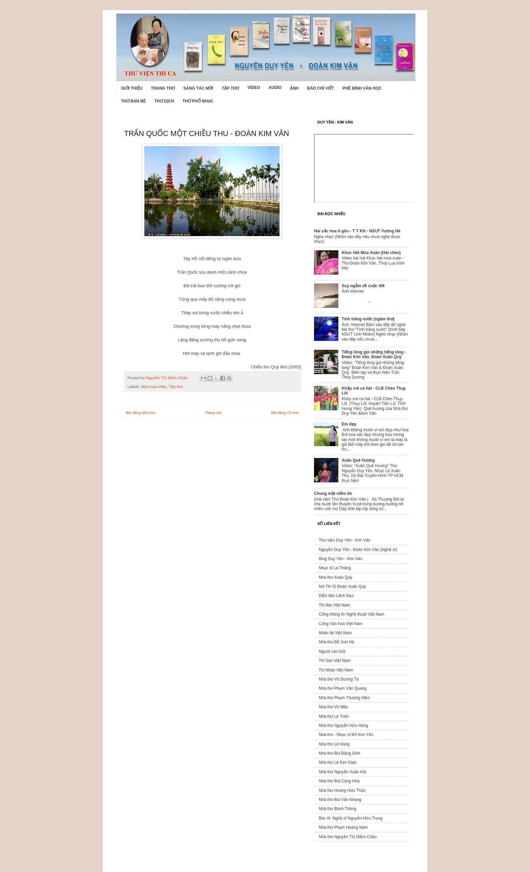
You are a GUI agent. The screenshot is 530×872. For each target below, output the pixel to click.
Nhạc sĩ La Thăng (335, 568)
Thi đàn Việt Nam (334, 605)
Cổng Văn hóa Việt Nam (341, 623)
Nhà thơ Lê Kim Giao (338, 762)
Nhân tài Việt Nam (335, 632)
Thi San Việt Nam (335, 660)
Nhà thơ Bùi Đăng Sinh (339, 753)
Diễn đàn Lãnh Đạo (336, 595)
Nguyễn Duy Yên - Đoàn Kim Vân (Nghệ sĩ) (358, 549)
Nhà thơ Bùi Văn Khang (340, 799)
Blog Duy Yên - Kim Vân (340, 558)
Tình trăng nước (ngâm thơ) (368, 319)
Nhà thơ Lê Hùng (334, 744)
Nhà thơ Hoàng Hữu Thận (342, 790)
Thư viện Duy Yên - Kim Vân (344, 540)
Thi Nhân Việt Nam (336, 670)
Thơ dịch (164, 101)
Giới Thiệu (131, 88)
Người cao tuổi (332, 651)
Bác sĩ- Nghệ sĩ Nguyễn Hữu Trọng (350, 818)
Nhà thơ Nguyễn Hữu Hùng (343, 725)
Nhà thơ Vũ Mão (333, 707)
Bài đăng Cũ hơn (285, 413)
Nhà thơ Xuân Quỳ (335, 577)
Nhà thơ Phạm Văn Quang (342, 688)
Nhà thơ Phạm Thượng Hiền (344, 697)
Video (253, 87)
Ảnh (294, 88)
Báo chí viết (320, 88)
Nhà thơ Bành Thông (337, 808)
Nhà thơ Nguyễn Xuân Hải (342, 772)
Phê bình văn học (362, 88)
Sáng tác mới (198, 88)
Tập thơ (230, 88)
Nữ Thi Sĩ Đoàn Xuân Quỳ (342, 586)
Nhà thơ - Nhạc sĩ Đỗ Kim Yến (346, 734)
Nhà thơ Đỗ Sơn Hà (336, 642)
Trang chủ (213, 413)
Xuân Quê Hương (358, 460)
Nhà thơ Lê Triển (334, 716)
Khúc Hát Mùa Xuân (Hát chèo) (371, 252)
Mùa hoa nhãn (154, 386)
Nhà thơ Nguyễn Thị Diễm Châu (348, 836)
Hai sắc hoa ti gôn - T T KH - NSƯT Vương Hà (357, 231)
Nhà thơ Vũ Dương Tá (339, 679)
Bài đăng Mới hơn (140, 413)
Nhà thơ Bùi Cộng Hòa (339, 781)
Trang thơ (163, 88)
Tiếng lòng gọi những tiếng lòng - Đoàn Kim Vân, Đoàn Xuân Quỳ (374, 354)
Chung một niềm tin (333, 493)
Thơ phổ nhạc (198, 101)
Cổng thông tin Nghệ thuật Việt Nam (351, 614)
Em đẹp (349, 424)
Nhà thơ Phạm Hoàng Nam (343, 827)
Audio (275, 87)
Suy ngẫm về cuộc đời (363, 285)
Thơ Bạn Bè (133, 101)
